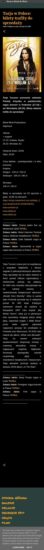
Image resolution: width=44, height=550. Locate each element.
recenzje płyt (13, 512)
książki (7, 517)
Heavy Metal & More (17, 1)
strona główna (14, 497)
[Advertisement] (22, 434)
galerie (8, 502)
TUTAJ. (13, 243)
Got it (29, 547)
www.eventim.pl (10, 207)
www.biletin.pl (9, 214)
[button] (4, 31)
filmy (6, 522)
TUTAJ (35, 236)
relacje (8, 507)
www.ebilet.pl (9, 211)
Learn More (18, 547)
